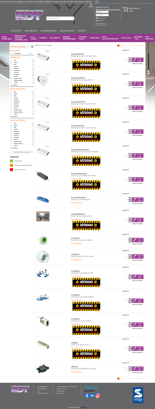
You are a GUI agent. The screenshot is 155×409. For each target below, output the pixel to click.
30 (137, 45)
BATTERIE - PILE (138, 38)
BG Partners (83, 407)
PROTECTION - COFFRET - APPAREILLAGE (21, 38)
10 (130, 45)
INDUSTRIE (94, 38)
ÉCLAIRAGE (55, 38)
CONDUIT (43, 38)
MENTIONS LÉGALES (43, 393)
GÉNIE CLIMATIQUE (6, 38)
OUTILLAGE (126, 38)
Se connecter (100, 20)
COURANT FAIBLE (83, 38)
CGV (38, 391)
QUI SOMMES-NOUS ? (43, 386)
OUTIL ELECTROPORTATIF (110, 38)
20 (133, 45)
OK (97, 2)
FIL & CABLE (33, 38)
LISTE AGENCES (41, 389)
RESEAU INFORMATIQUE (69, 38)
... (127, 45)
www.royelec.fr (60, 393)
